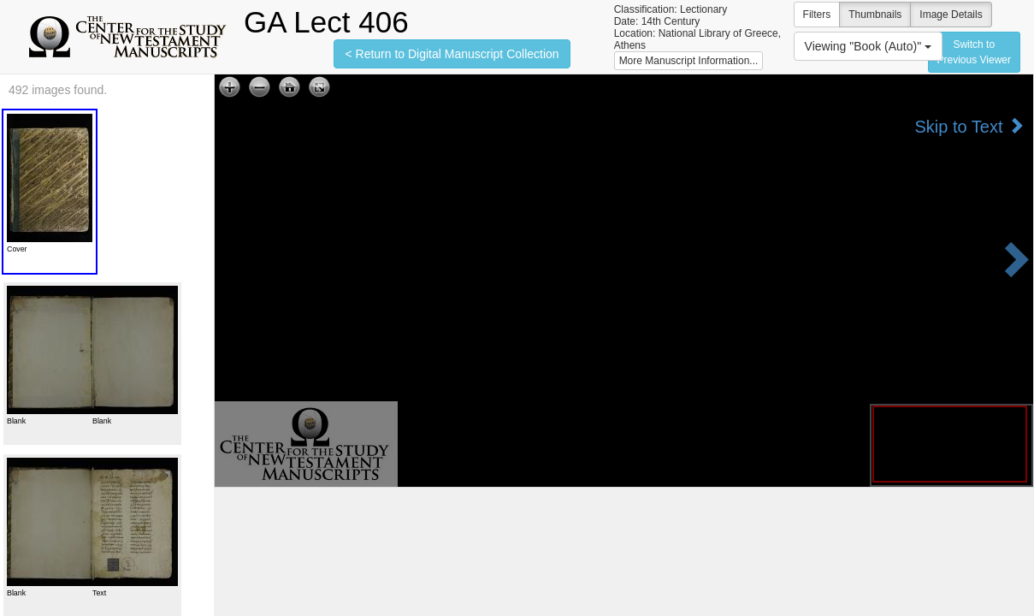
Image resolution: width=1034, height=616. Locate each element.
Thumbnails (874, 15)
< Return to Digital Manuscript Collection (451, 54)
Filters (817, 15)
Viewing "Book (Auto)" (868, 46)
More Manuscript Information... (689, 61)
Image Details (950, 15)
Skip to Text (969, 126)
